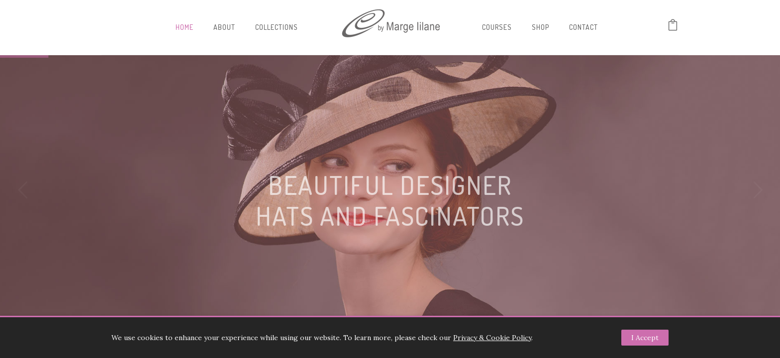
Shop (540, 27)
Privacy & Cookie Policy (492, 337)
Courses (497, 27)
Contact (583, 27)
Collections (276, 27)
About (224, 27)
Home (185, 27)
